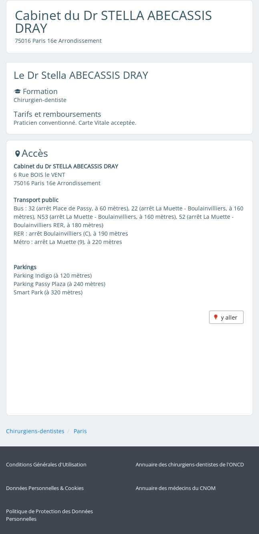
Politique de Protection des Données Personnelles (49, 515)
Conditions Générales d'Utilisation (46, 464)
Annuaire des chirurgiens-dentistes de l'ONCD (190, 464)
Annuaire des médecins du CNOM (176, 488)
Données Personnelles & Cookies (45, 488)
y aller (229, 317)
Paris (80, 431)
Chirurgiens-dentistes (35, 431)
